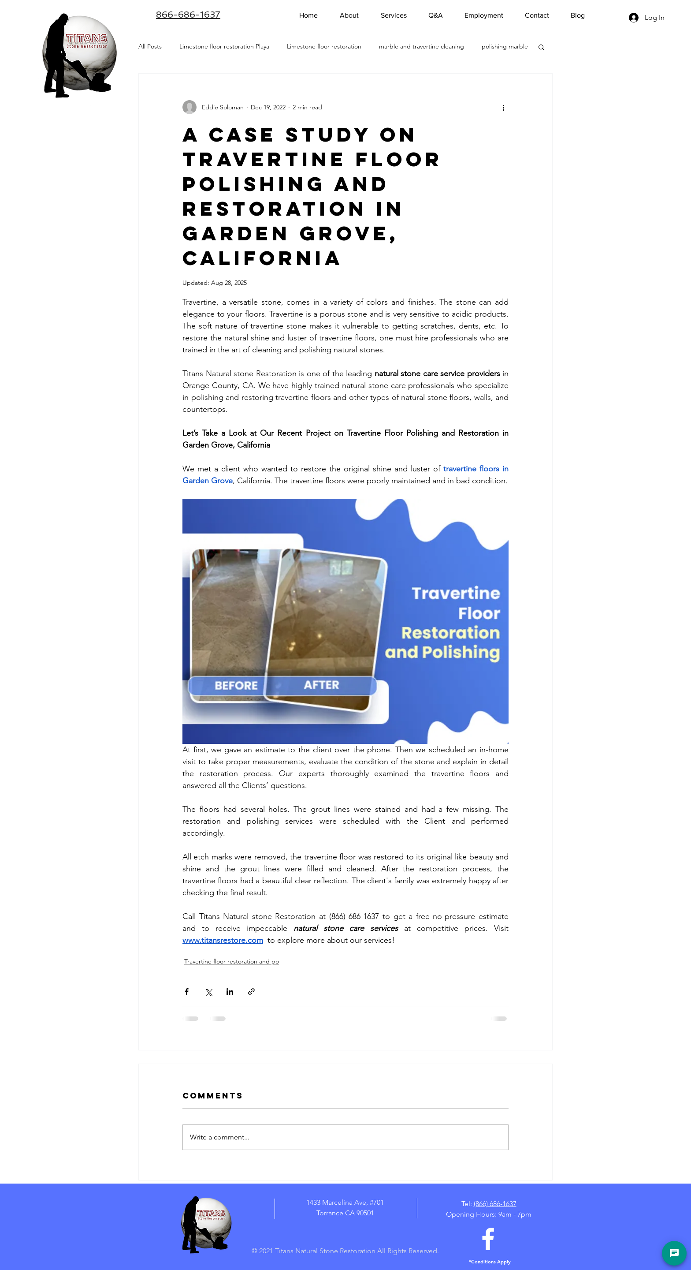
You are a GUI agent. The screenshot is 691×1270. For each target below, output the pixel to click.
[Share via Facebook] (186, 991)
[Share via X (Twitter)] (208, 991)
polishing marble (505, 46)
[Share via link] (251, 991)
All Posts (150, 46)
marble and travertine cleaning (421, 46)
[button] (541, 46)
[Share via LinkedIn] (230, 991)
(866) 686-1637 (495, 1203)
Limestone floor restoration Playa (224, 46)
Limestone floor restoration (324, 46)
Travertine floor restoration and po (231, 961)
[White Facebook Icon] (488, 1239)
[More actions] (503, 107)
